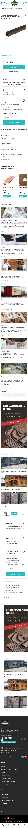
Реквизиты (4, 803)
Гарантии (3, 812)
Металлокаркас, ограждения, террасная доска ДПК (13, 472)
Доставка (3, 300)
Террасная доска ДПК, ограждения (10, 489)
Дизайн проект (5, 775)
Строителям (4, 794)
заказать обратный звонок (8, 742)
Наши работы (6, 455)
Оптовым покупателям (7, 800)
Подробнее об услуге (6, 231)
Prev (3, 179)
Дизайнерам (4, 797)
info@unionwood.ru (6, 735)
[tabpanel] (14, 32)
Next (25, 179)
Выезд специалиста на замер (9, 220)
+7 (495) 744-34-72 (23, 3)
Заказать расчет (14, 71)
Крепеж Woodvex (6, 395)
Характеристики (6, 129)
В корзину (14, 67)
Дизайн (3, 325)
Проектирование (5, 351)
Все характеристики (6, 55)
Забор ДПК (4, 506)
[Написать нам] (2, 3)
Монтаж (14, 129)
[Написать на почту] (5, 3)
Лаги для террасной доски (19, 395)
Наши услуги (6, 204)
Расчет (3, 247)
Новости (3, 806)
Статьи (3, 809)
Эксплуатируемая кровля (7, 376)
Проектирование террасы (8, 781)
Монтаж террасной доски (8, 273)
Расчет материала (6, 778)
